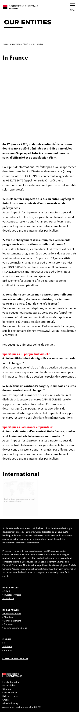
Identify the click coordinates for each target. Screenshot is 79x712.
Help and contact (10, 696)
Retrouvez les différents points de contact (28, 344)
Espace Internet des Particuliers (39, 230)
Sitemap (6, 689)
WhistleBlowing (10, 703)
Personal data (9, 685)
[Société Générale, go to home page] (31, 6)
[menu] (72, 5)
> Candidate (8, 598)
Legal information (11, 681)
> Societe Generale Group (14, 627)
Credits (5, 699)
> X (3, 642)
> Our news (7, 624)
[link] (20, 81)
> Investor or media (11, 594)
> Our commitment (11, 620)
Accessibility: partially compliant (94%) (21, 706)
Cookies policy (9, 692)
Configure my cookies (15, 658)
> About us (7, 616)
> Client (6, 591)
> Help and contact (11, 613)
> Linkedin (7, 646)
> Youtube (7, 650)
